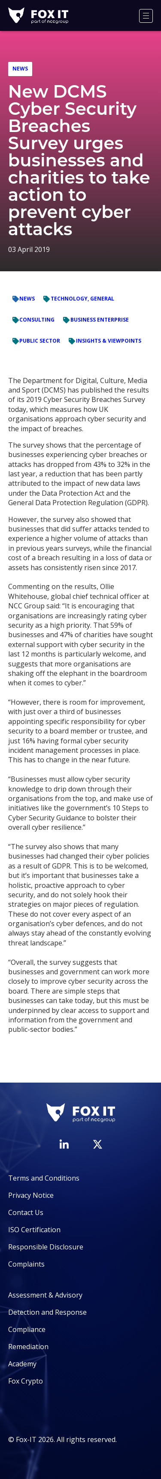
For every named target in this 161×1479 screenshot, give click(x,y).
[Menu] (146, 16)
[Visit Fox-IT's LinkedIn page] (64, 1144)
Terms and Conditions (43, 1178)
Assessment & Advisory (45, 1295)
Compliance (27, 1329)
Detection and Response (47, 1312)
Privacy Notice (31, 1195)
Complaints (26, 1264)
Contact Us (25, 1212)
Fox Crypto (25, 1381)
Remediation (28, 1346)
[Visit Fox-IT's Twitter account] (97, 1144)
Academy (22, 1364)
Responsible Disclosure (45, 1247)
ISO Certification (34, 1229)
